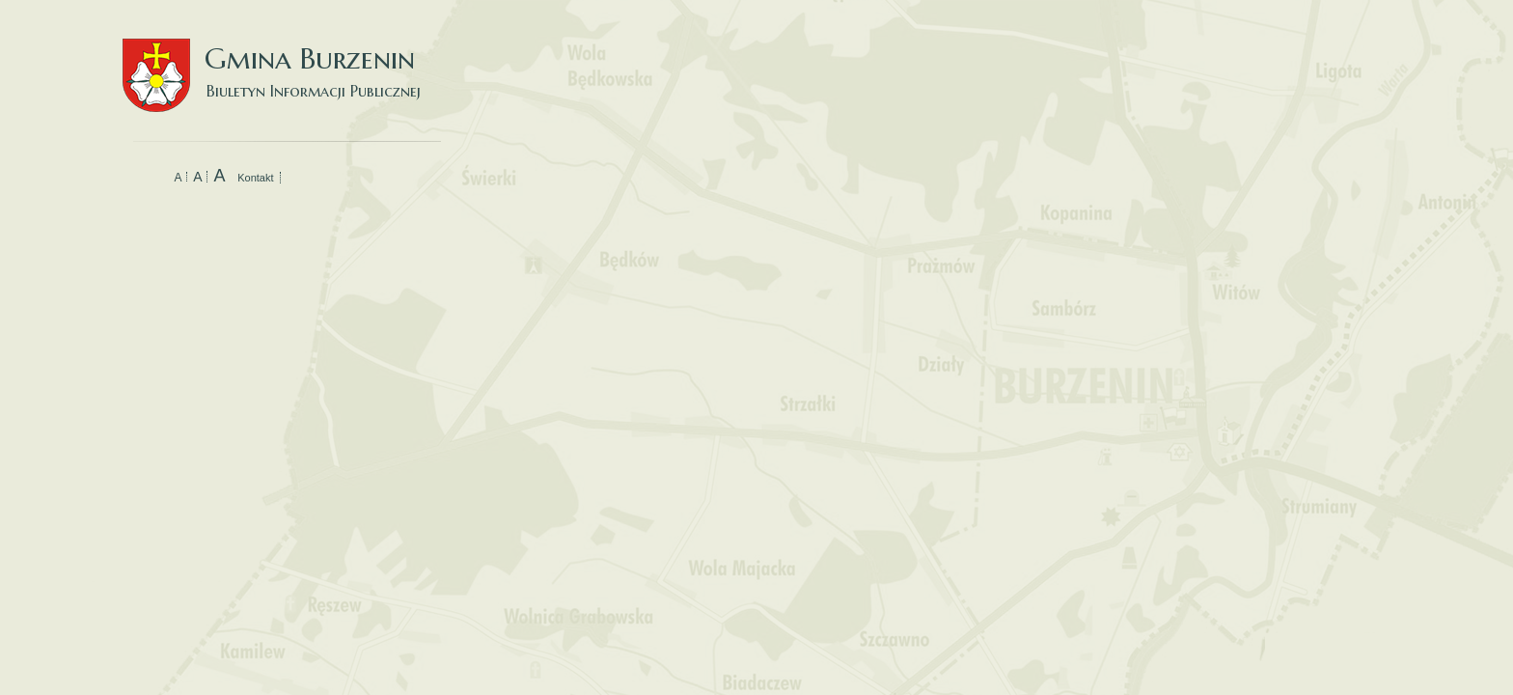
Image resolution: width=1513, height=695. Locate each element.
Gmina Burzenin (282, 57)
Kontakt (255, 177)
